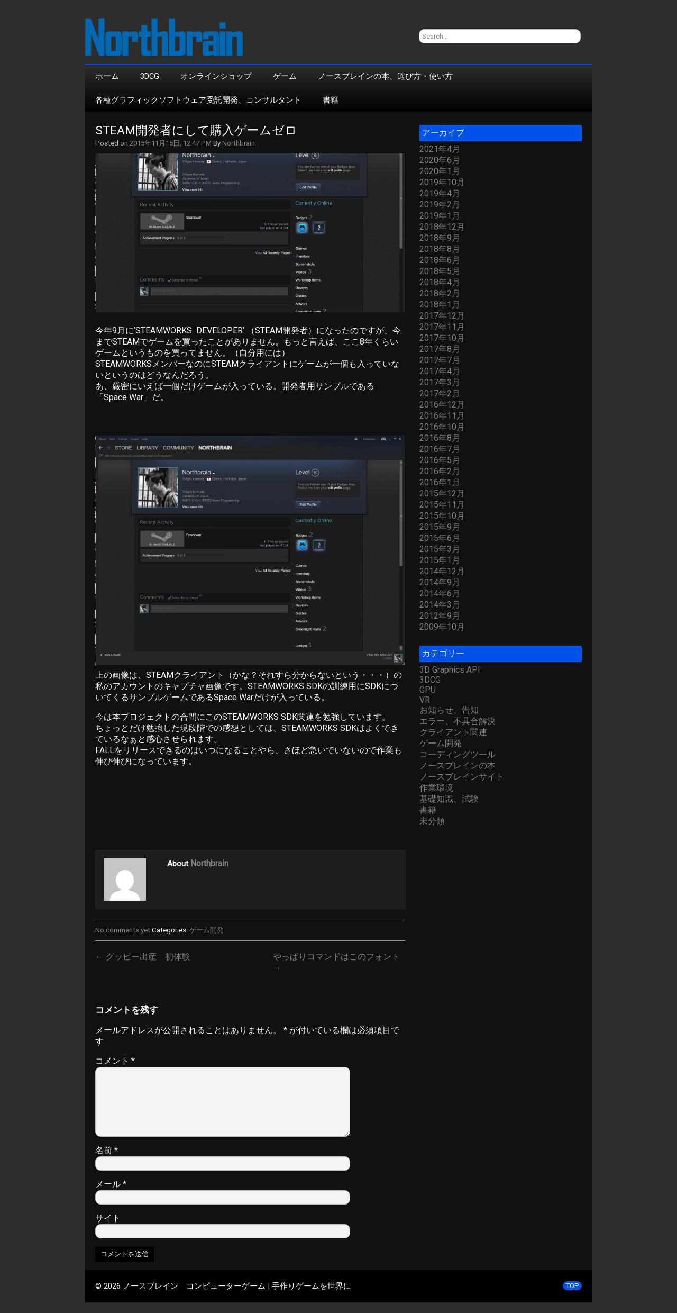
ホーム (107, 76)
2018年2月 (439, 293)
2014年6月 (439, 593)
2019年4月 (439, 193)
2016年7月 (439, 449)
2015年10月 (442, 516)
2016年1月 (439, 482)
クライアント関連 (453, 732)
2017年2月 (439, 393)
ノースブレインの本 (457, 765)
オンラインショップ (216, 76)
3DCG (149, 76)
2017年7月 (439, 360)
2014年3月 (439, 605)
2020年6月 (439, 160)
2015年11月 (442, 505)
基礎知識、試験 (449, 799)
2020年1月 (439, 171)
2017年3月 (439, 382)
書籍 (330, 100)
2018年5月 (439, 271)
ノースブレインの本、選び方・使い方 (385, 76)
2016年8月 (439, 438)
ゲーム (285, 76)
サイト (108, 1218)
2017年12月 (442, 316)
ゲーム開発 (206, 930)
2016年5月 (439, 460)
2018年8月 (439, 249)
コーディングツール (457, 754)
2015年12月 (442, 493)
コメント (115, 1061)
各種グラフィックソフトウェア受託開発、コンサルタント (198, 100)
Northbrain (238, 143)
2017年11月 (442, 327)
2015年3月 (439, 549)
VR (424, 700)
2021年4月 (439, 149)
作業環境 (436, 788)
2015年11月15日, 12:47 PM (171, 143)
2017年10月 (442, 338)
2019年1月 (439, 216)
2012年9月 (439, 616)
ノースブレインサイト (461, 777)
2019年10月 (442, 182)
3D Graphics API (449, 670)
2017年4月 (439, 371)
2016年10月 (442, 427)
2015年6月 (439, 538)
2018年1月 (439, 305)
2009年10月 (442, 627)
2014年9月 (439, 582)
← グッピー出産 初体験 (142, 957)
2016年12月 (442, 405)
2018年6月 (439, 260)
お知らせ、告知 (449, 710)
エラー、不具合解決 (457, 721)
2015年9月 (439, 527)
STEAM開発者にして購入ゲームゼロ (196, 130)
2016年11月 (442, 416)
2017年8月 (439, 349)
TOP (572, 1286)
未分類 (432, 821)
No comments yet (122, 930)
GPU (427, 690)
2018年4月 (439, 282)
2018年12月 (442, 227)
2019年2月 (439, 205)
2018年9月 (439, 238)
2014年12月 (442, 571)
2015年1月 (439, 560)
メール (110, 1184)
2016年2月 (439, 471)
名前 (106, 1150)
